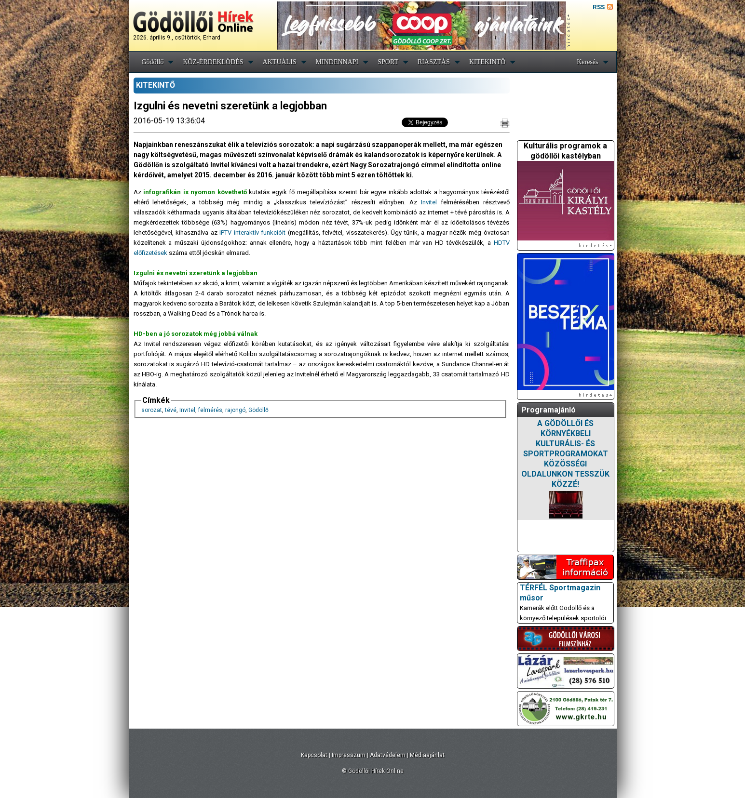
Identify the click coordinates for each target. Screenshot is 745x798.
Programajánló (548, 409)
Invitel (429, 202)
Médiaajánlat (427, 755)
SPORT (388, 62)
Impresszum (349, 755)
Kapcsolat (314, 755)
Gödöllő (153, 62)
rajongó (235, 410)
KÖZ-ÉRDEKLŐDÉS (213, 62)
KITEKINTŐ (487, 62)
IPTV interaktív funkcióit (252, 232)
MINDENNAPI (337, 62)
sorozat (151, 410)
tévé (170, 410)
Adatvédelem (388, 755)
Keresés (587, 62)
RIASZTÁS (434, 62)
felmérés (210, 410)
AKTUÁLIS (280, 62)
